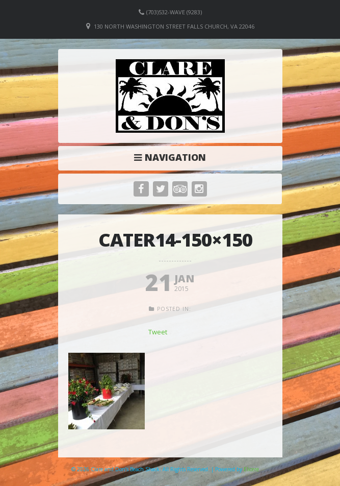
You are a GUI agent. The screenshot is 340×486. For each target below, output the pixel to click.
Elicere (251, 469)
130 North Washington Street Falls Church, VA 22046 (174, 26)
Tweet (157, 331)
